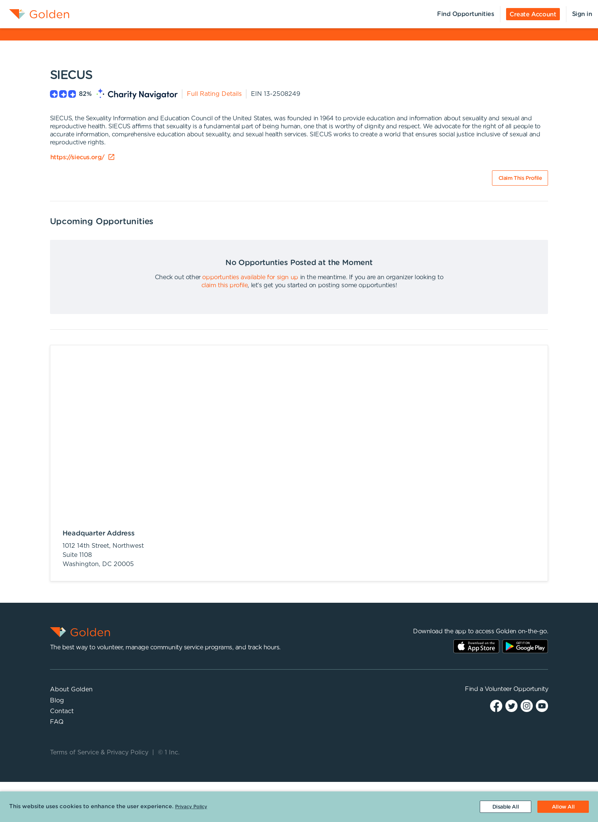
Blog (57, 700)
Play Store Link (525, 646)
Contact (62, 711)
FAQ (57, 722)
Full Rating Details (214, 94)
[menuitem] (34, 14)
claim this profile (224, 285)
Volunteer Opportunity (516, 689)
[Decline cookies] (505, 807)
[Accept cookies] (563, 807)
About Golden (71, 689)
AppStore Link (476, 646)
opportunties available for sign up (250, 277)
